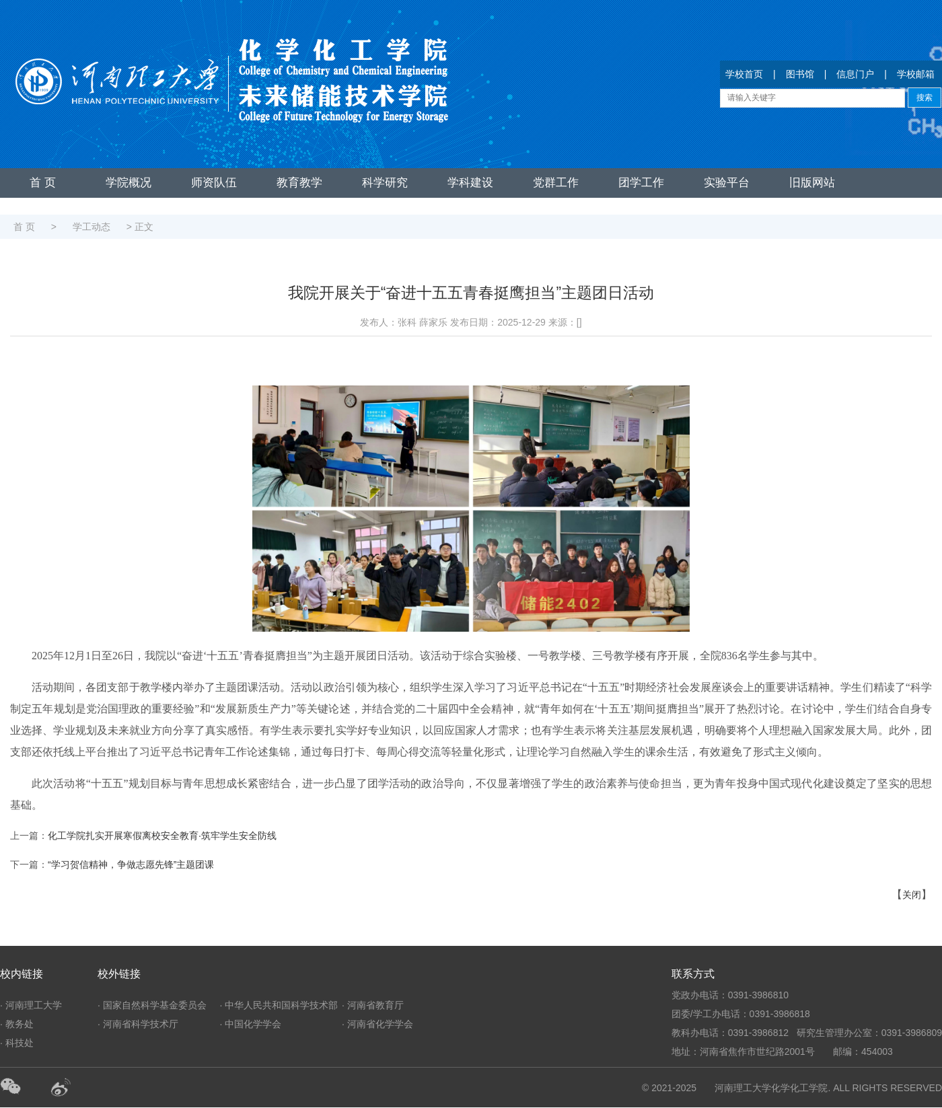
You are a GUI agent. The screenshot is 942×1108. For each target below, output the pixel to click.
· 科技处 (17, 1042)
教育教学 (299, 182)
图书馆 (800, 74)
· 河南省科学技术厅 (138, 1024)
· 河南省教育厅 (373, 1005)
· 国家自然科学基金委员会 (152, 1005)
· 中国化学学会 (251, 1024)
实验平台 (727, 182)
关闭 (911, 894)
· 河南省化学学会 (377, 1024)
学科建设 (470, 182)
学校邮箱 (916, 74)
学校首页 (744, 74)
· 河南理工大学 (31, 1005)
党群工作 (556, 182)
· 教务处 (17, 1024)
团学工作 (641, 182)
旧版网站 (812, 182)
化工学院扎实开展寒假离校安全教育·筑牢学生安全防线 (162, 835)
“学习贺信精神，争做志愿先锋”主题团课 (131, 864)
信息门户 (855, 74)
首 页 (43, 182)
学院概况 (128, 182)
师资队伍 (214, 182)
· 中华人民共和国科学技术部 (279, 1005)
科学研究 (385, 182)
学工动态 (91, 226)
